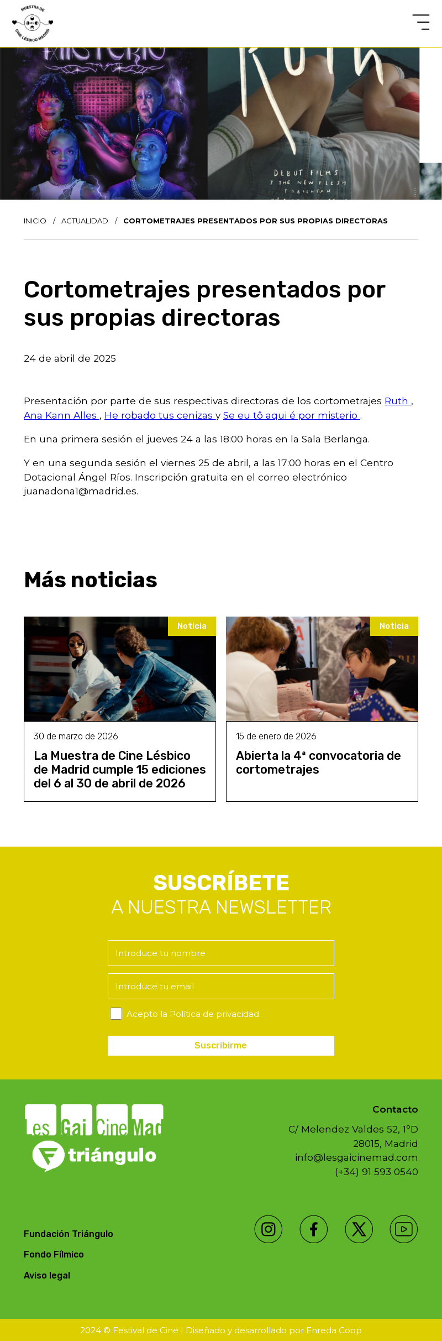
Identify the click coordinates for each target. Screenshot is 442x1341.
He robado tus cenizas (159, 415)
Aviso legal (47, 1275)
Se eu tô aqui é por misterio (291, 415)
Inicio (35, 221)
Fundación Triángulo (68, 1234)
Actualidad (84, 221)
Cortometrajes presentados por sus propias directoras (255, 221)
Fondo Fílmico (54, 1254)
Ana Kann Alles (61, 415)
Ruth (398, 400)
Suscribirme (220, 1045)
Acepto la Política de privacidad (193, 1014)
